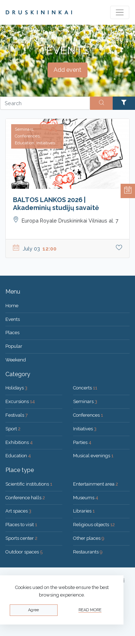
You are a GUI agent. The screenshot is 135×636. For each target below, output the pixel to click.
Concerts (85, 388)
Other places (88, 538)
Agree (33, 610)
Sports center (21, 538)
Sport (13, 428)
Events (12, 319)
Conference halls (25, 497)
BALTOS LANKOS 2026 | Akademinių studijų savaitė (56, 203)
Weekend (15, 360)
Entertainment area (95, 484)
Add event (67, 69)
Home (11, 305)
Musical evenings (93, 455)
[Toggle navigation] (119, 12)
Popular (13, 346)
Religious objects (94, 524)
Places (12, 332)
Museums (85, 497)
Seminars (85, 401)
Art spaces (18, 511)
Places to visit (21, 524)
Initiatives (84, 428)
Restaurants (88, 552)
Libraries (84, 511)
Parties (82, 442)
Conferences (88, 415)
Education (18, 455)
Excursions (20, 401)
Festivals (16, 415)
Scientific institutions (28, 484)
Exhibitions (19, 442)
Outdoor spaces (23, 552)
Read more (90, 610)
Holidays (16, 388)
